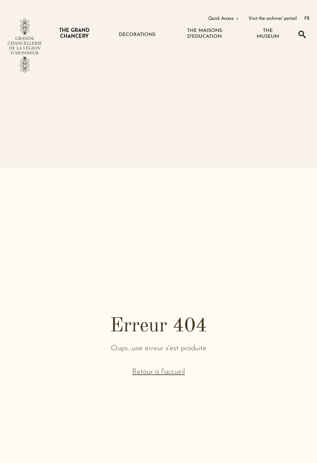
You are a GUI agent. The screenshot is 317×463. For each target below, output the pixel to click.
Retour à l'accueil (158, 372)
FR (307, 18)
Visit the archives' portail (273, 18)
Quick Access (223, 18)
